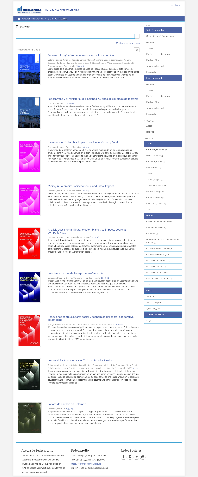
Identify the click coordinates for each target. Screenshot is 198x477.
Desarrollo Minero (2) (156, 266)
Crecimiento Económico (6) (159, 222)
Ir (137, 36)
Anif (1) (149, 174)
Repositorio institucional (32, 19)
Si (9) (148, 320)
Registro (150, 132)
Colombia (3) (152, 234)
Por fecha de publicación (158, 54)
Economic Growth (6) (156, 228)
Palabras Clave (153, 60)
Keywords (151, 72)
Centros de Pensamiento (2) (159, 248)
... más (149, 210)
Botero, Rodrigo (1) (155, 192)
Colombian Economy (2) (157, 254)
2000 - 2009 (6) (153, 302)
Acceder (150, 126)
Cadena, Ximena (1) (155, 198)
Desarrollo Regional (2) (157, 272)
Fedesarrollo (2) (153, 168)
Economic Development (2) (159, 278)
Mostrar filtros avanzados (128, 43)
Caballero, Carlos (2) (155, 162)
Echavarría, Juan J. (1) (156, 204)
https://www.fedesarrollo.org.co (86, 464)
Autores (150, 42)
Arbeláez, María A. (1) (156, 186)
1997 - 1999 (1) (153, 308)
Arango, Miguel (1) (154, 180)
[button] (175, 5)
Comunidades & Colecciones (160, 36)
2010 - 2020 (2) (153, 296)
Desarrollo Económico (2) (158, 260)
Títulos (149, 48)
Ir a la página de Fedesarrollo (62, 10)
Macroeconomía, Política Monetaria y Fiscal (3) (163, 241)
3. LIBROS (52, 19)
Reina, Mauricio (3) (154, 156)
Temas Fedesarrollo (155, 66)
